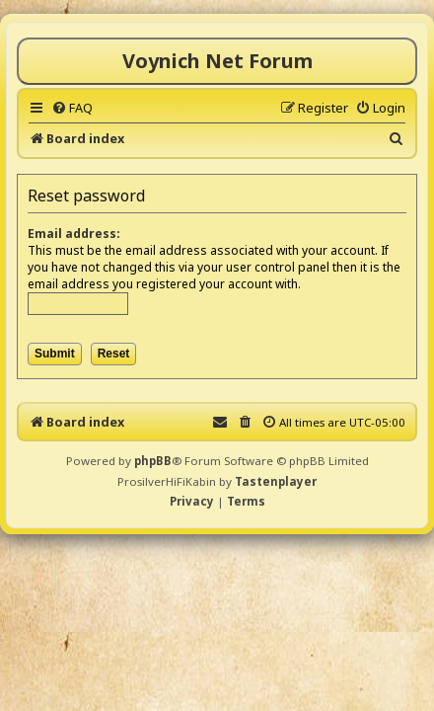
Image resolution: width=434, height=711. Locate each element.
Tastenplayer (276, 481)
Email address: (74, 233)
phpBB (153, 460)
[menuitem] (72, 107)
